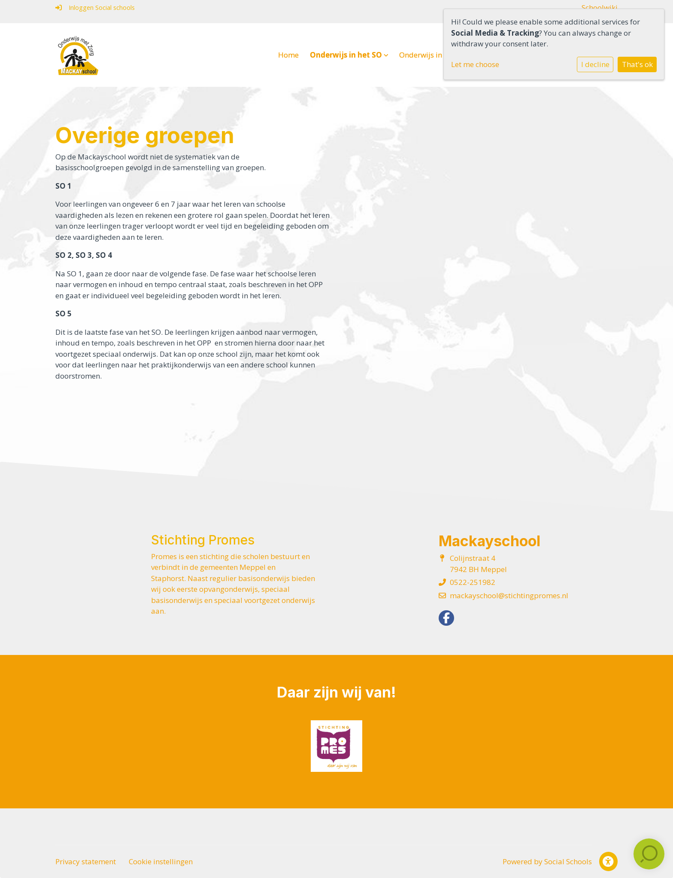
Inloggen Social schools (95, 7)
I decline (595, 64)
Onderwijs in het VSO (437, 55)
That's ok (637, 64)
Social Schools (568, 861)
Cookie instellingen (161, 861)
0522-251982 (472, 582)
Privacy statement (85, 861)
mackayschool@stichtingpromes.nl (509, 595)
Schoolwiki (600, 7)
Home (288, 55)
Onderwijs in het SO (349, 55)
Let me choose (475, 64)
